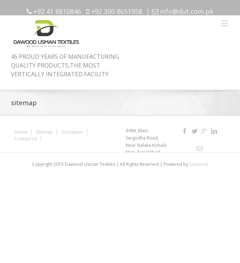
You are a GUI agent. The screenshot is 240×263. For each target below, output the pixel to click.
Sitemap (44, 129)
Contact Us (103, 129)
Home (21, 129)
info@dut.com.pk (186, 11)
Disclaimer (72, 129)
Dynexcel (198, 161)
